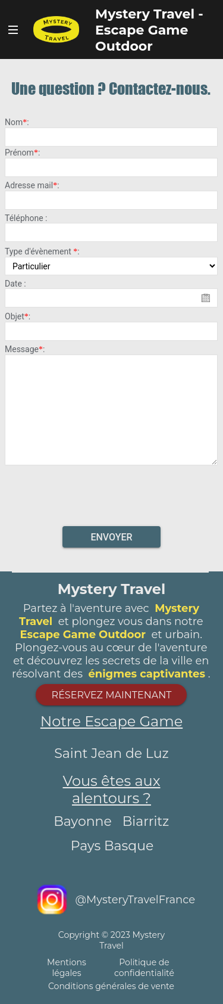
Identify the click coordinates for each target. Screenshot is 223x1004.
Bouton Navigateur (13, 29)
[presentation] (111, 492)
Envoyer (111, 537)
